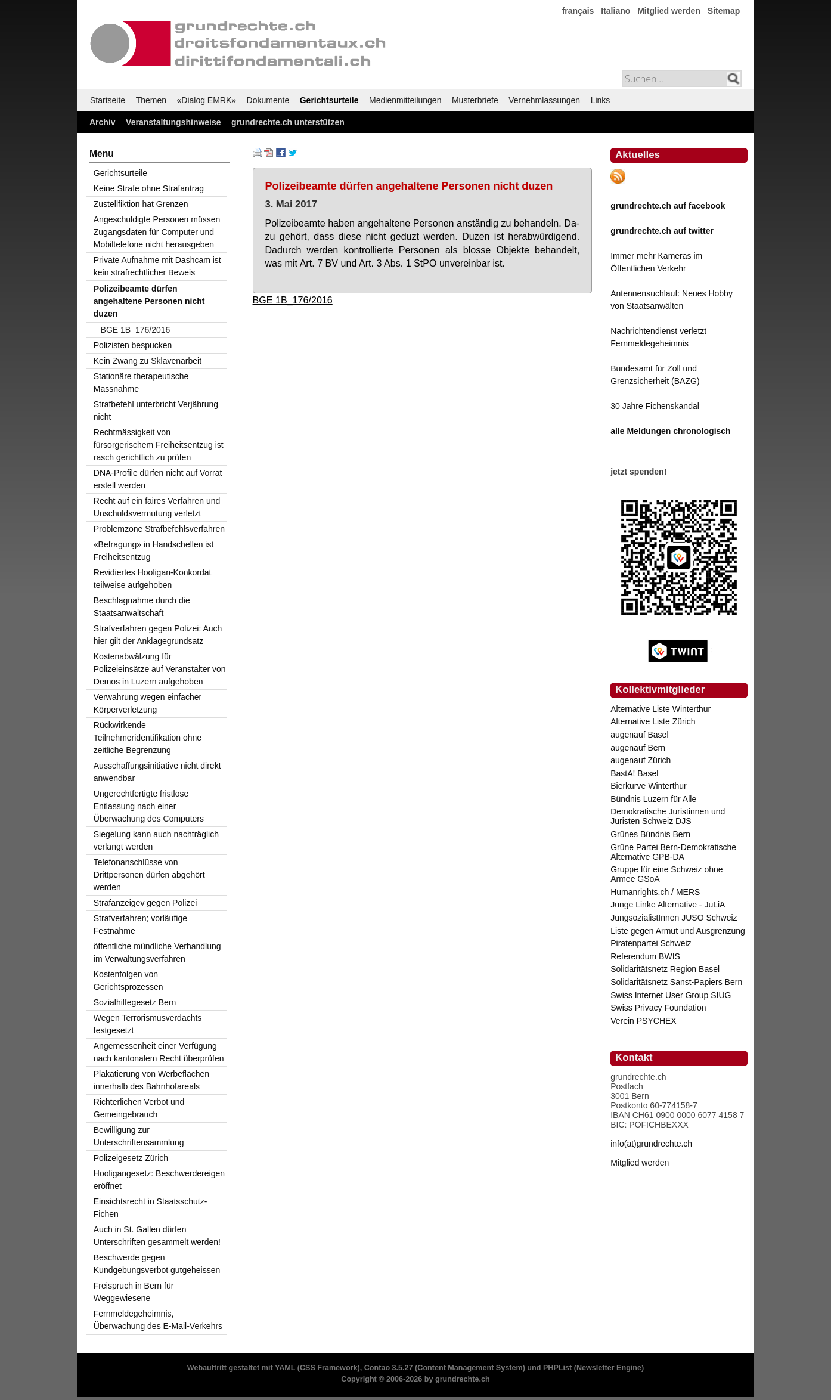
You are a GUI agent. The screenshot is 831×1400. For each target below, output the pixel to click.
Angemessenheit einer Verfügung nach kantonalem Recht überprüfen (159, 1052)
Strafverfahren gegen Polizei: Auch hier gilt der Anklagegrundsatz (158, 635)
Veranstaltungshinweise (173, 122)
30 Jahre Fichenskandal (654, 406)
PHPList (557, 1368)
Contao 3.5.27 (388, 1368)
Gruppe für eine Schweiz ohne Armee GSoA (666, 874)
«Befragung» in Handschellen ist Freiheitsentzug (154, 551)
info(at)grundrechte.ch (651, 1143)
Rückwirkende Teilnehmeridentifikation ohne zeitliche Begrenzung (147, 737)
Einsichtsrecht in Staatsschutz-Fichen (150, 1208)
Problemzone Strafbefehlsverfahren (159, 529)
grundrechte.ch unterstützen (288, 122)
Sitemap (724, 11)
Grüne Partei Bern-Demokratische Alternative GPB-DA (673, 852)
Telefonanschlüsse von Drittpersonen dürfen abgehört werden (149, 874)
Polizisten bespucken (133, 345)
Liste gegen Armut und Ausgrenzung (677, 931)
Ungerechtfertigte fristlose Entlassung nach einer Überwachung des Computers (149, 806)
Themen (151, 100)
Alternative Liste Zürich (652, 721)
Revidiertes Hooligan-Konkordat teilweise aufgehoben (153, 579)
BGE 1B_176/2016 (293, 300)
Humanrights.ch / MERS (655, 892)
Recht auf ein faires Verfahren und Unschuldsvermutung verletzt (157, 507)
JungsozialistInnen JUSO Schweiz (673, 917)
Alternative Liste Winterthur (660, 709)
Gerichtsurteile (329, 100)
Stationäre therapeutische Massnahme (141, 382)
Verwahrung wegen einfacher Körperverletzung (147, 703)
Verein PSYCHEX (643, 1021)
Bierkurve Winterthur (648, 786)
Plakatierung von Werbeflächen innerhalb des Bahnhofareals (151, 1080)
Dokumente (268, 100)
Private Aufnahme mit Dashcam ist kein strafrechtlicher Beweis (157, 266)
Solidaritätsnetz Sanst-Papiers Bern (676, 982)
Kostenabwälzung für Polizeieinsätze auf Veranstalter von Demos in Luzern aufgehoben (160, 669)
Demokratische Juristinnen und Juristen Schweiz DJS (667, 816)
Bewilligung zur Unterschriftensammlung (139, 1136)
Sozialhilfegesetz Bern (135, 1002)
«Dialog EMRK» (207, 100)
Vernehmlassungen (544, 100)
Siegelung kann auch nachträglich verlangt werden (156, 840)
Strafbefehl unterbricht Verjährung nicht (156, 410)
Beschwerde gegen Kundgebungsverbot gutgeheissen (157, 1264)
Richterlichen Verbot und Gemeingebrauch (139, 1108)
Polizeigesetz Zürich (131, 1158)
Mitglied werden (668, 11)
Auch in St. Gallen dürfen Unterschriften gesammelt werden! (157, 1236)
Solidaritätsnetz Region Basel (665, 969)
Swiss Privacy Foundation (658, 1007)
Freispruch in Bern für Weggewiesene (134, 1292)
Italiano (615, 11)
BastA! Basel (634, 773)
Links (600, 100)
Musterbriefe (475, 100)
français (578, 11)
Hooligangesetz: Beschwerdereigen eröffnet (159, 1180)
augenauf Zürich (640, 760)
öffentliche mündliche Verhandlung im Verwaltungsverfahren (157, 952)
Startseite (107, 100)
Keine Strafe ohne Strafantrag (149, 188)
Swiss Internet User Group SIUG (670, 995)
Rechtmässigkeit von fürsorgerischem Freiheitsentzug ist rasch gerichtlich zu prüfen (159, 445)
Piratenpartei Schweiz (650, 943)
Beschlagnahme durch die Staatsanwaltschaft (142, 607)
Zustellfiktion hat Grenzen (141, 204)
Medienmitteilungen (405, 100)
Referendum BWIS (645, 956)
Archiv (102, 122)
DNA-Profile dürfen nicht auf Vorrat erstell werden (158, 479)
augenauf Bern (637, 747)
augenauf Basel (639, 734)
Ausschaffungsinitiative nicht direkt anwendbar (157, 772)
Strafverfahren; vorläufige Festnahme (140, 924)
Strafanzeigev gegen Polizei (145, 902)
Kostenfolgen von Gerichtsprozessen (128, 981)
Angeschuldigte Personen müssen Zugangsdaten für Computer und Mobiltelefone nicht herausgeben (157, 232)
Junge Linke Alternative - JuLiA (667, 904)
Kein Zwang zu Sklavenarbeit (147, 361)
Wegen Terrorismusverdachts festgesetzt (148, 1024)
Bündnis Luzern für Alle (653, 799)
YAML (285, 1368)
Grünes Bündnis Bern (650, 834)
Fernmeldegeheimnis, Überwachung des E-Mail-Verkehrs (158, 1320)
